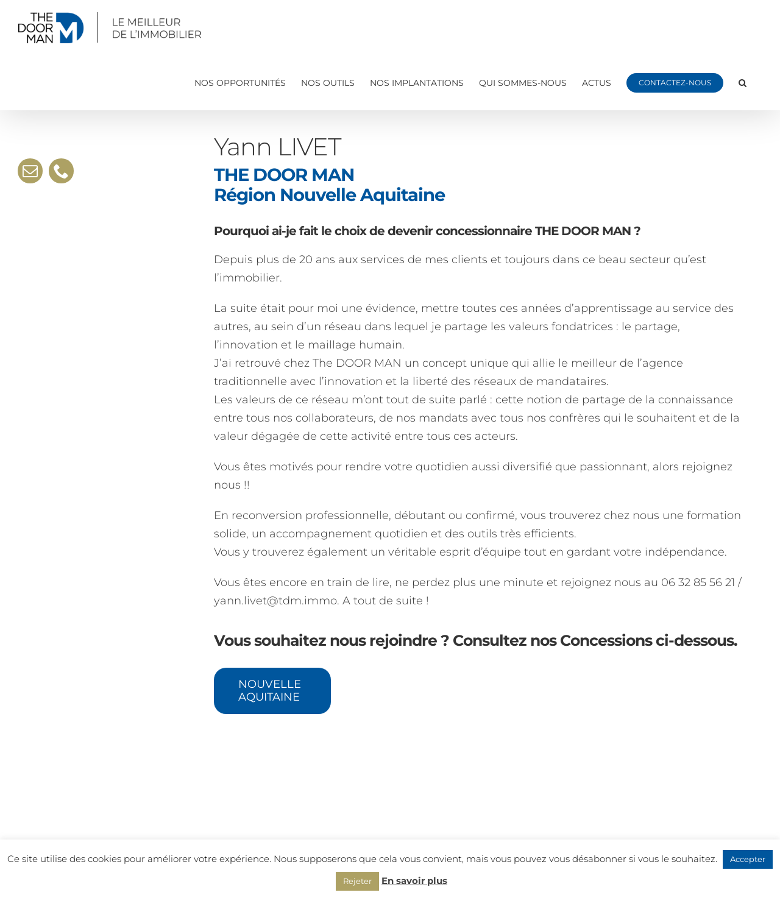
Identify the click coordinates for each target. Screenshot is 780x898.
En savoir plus (414, 880)
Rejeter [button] (357, 881)
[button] (742, 82)
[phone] (61, 170)
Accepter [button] (747, 859)
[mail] (30, 170)
